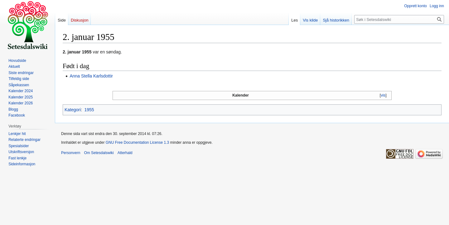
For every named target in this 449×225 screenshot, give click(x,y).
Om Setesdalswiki (98, 153)
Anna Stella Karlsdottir (91, 75)
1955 (89, 109)
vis (383, 95)
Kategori (73, 109)
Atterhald (125, 153)
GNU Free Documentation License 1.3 (137, 142)
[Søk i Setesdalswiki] (399, 19)
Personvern (70, 153)
